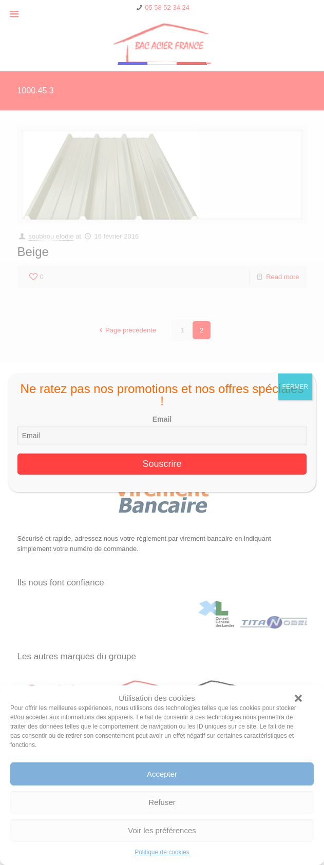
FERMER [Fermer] (295, 386)
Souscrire (161, 464)
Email (162, 419)
